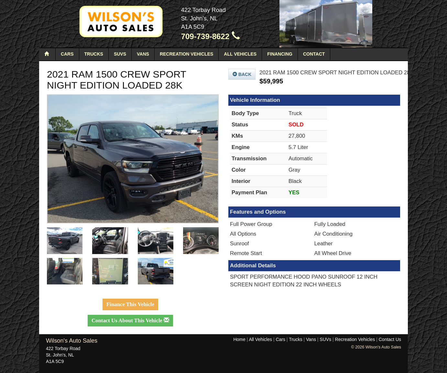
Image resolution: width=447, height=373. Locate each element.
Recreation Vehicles (186, 54)
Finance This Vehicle (130, 304)
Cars (67, 54)
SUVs (120, 54)
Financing (279, 54)
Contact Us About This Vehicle (130, 320)
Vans (143, 54)
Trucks (93, 54)
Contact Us (390, 339)
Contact (314, 54)
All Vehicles (240, 54)
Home (239, 339)
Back (242, 74)
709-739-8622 (210, 36)
